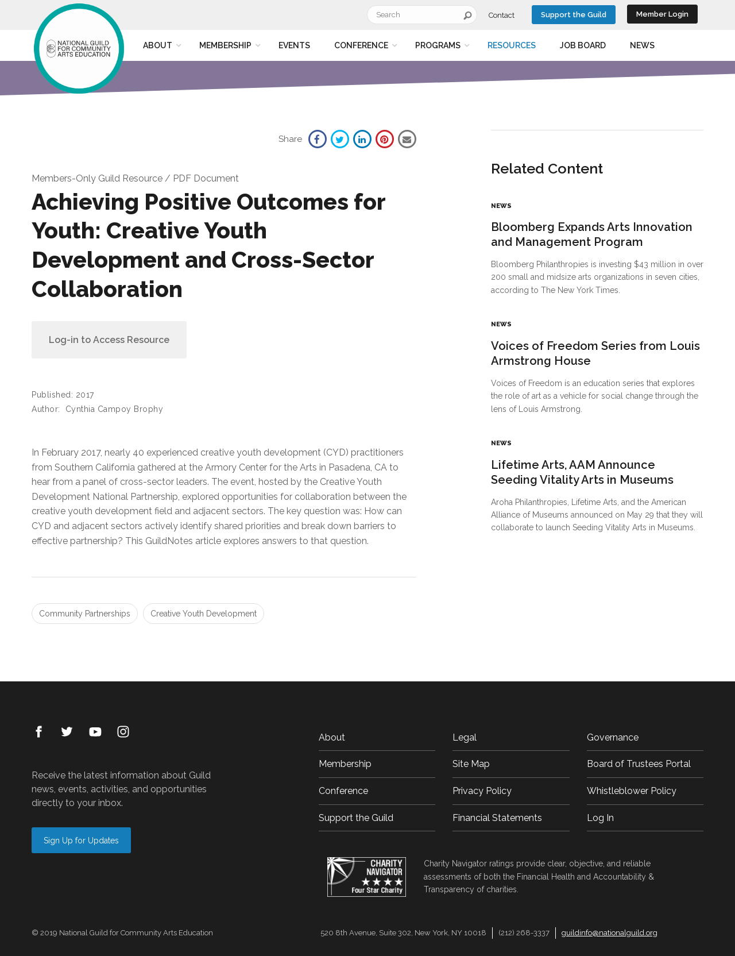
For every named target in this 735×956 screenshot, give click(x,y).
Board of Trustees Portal (639, 763)
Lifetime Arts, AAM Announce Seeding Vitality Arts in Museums (582, 472)
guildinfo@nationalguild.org (609, 932)
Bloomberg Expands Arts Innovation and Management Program (592, 234)
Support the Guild (573, 14)
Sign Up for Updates (81, 840)
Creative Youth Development (203, 613)
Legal (464, 737)
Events (294, 45)
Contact (501, 15)
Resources (512, 45)
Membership (225, 45)
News (642, 45)
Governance (613, 737)
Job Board (583, 45)
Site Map (471, 763)
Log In (600, 817)
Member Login (662, 14)
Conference (361, 45)
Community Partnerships (84, 613)
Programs (438, 45)
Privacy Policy (482, 790)
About (157, 45)
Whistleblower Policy (631, 790)
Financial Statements (497, 817)
